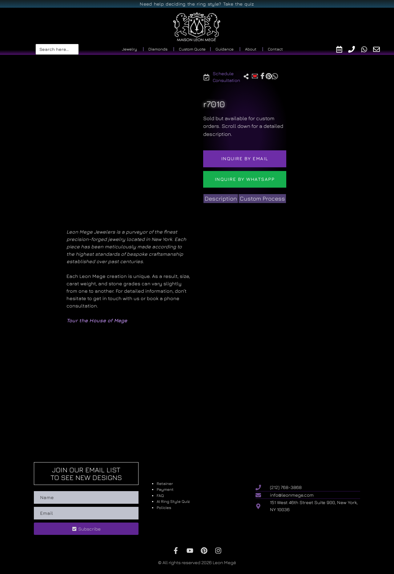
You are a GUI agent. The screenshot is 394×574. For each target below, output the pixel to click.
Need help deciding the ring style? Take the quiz (197, 3)
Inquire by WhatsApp (245, 179)
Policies (164, 507)
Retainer (165, 483)
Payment (165, 489)
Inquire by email (244, 158)
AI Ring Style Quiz (173, 501)
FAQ (160, 495)
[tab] (220, 198)
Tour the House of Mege (96, 320)
